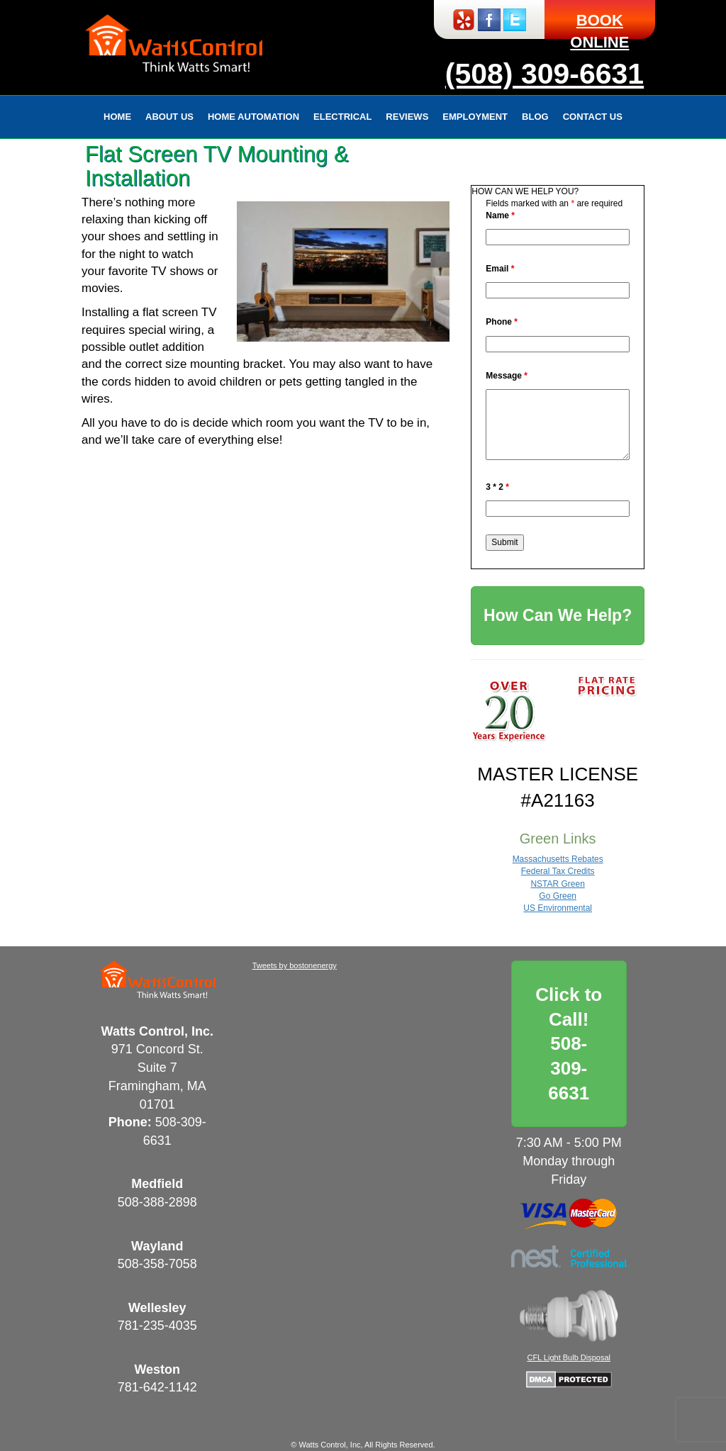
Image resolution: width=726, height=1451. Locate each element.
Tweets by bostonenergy (294, 965)
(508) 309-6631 (544, 73)
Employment (475, 116)
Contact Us (592, 116)
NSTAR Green (557, 884)
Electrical (342, 116)
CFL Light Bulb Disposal (568, 1357)
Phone (502, 322)
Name (500, 215)
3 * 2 (497, 487)
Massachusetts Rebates (558, 859)
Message (506, 376)
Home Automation (253, 116)
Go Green (557, 896)
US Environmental (557, 908)
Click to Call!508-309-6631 (568, 1044)
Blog (535, 116)
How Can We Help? (558, 615)
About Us (169, 116)
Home (117, 116)
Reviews (407, 116)
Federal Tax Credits (558, 871)
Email (500, 269)
